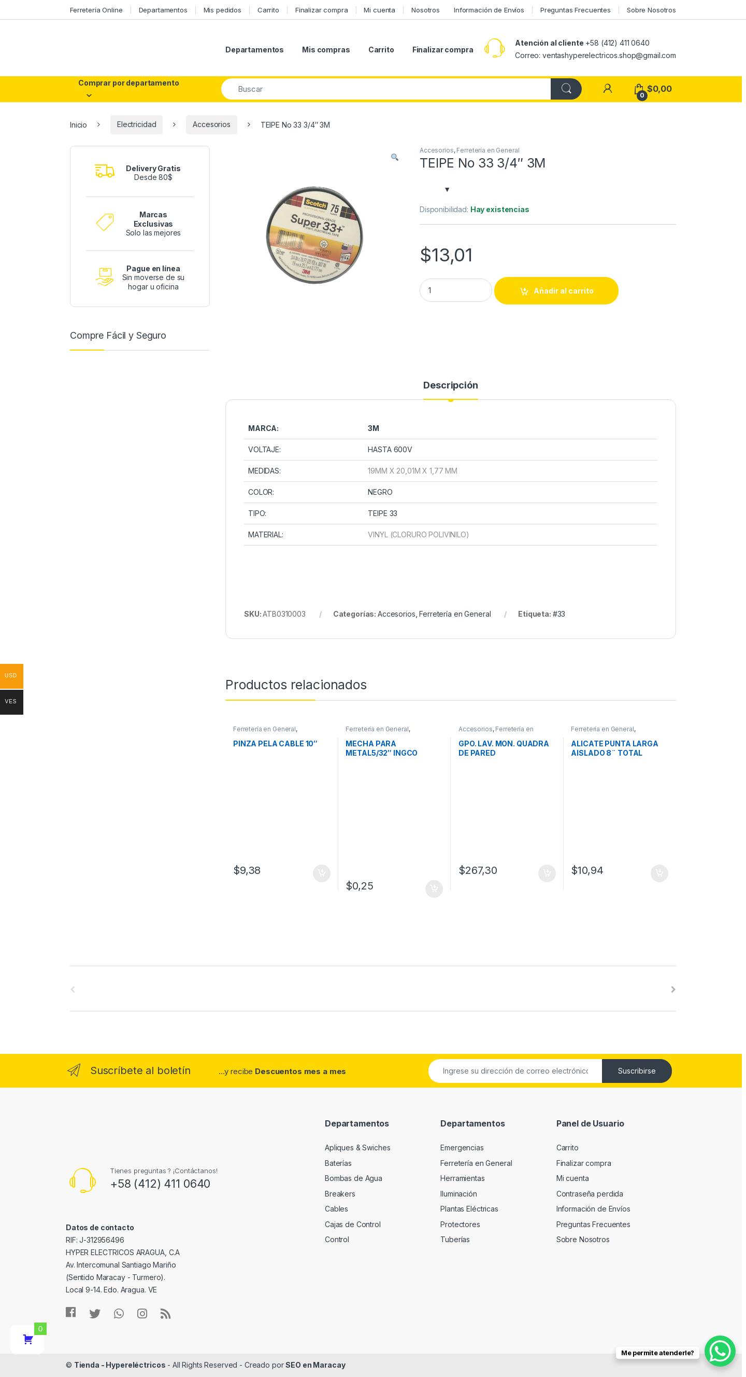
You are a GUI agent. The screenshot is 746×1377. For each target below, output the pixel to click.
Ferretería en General (487, 150)
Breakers (340, 1193)
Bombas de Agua (353, 1178)
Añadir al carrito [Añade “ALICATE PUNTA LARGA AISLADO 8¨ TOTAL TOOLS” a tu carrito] (659, 873)
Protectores (460, 1224)
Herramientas (462, 1178)
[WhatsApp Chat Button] (720, 1351)
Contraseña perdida (589, 1193)
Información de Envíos (489, 10)
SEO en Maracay (315, 1364)
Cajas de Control (353, 1224)
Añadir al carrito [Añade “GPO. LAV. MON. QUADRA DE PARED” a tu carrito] (547, 873)
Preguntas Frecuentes (575, 10)
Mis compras (326, 49)
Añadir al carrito (564, 290)
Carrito (268, 10)
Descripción (450, 386)
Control (337, 1239)
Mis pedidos (222, 10)
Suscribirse (637, 1070)
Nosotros (425, 10)
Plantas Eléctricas (469, 1208)
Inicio (78, 124)
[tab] (450, 390)
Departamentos (163, 10)
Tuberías (455, 1239)
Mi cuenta (379, 10)
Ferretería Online (96, 10)
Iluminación (458, 1193)
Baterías (338, 1163)
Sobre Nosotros (651, 10)
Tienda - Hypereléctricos (120, 1364)
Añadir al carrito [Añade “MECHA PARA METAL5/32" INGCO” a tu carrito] (434, 889)
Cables (336, 1208)
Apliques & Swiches (357, 1147)
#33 (559, 613)
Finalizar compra (321, 10)
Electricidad (136, 124)
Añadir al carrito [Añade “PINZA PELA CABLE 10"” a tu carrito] (322, 873)
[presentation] (673, 989)
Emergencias (461, 1147)
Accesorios (212, 124)
